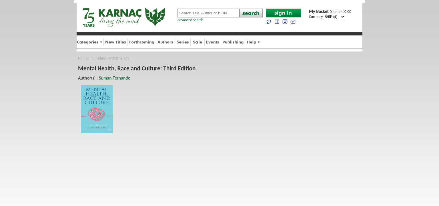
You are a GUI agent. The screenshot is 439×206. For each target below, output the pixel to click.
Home (82, 58)
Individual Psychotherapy (110, 58)
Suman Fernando (114, 78)
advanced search (190, 19)
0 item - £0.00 (330, 11)
